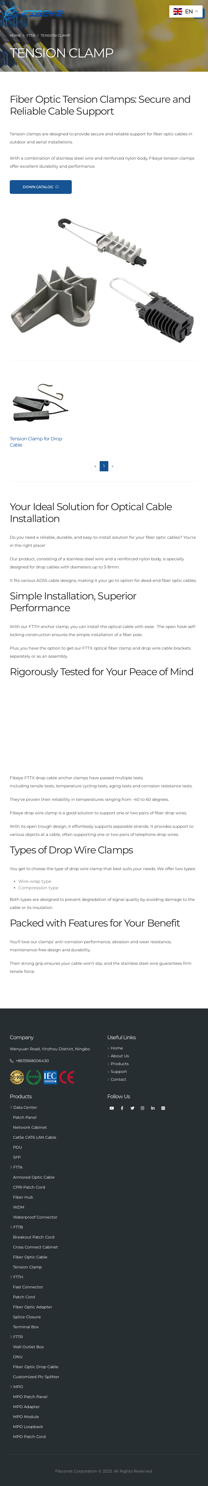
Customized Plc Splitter (36, 1376)
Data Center (23, 1107)
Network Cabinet (30, 1127)
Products (120, 1063)
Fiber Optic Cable (30, 1257)
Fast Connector (28, 1287)
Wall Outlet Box (28, 1346)
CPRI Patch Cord (29, 1187)
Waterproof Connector (35, 1217)
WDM (18, 1207)
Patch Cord (24, 1297)
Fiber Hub (23, 1197)
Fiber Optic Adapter (32, 1307)
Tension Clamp (55, 35)
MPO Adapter (26, 1406)
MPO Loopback (28, 1426)
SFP (17, 1157)
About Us (120, 1055)
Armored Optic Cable (34, 1177)
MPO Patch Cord (29, 1436)
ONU (17, 1356)
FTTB (31, 35)
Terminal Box (26, 1326)
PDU (17, 1147)
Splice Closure (27, 1317)
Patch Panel (25, 1117)
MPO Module (26, 1416)
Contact (118, 1079)
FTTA (16, 1167)
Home (15, 35)
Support (119, 1071)
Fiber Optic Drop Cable (35, 1366)
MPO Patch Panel (30, 1396)
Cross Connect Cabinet (35, 1247)
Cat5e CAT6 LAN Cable (34, 1137)
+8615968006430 (29, 1060)
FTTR (16, 1336)
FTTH (16, 1277)
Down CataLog (41, 187)
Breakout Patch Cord (33, 1237)
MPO (16, 1386)
